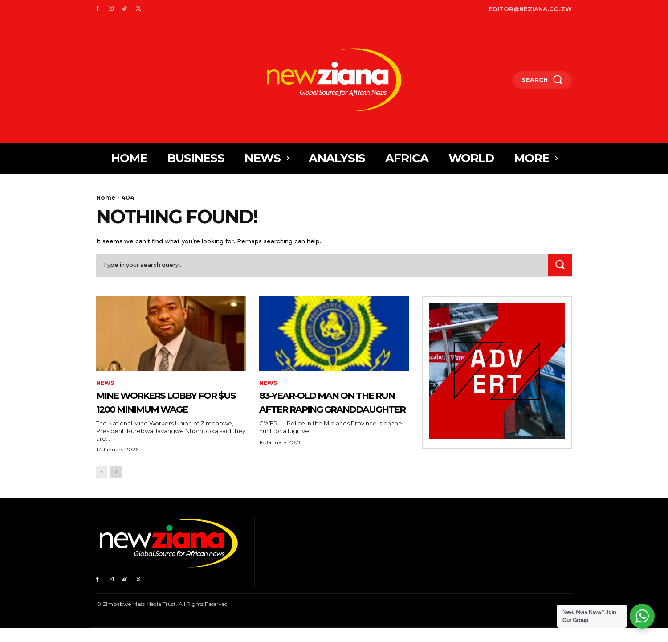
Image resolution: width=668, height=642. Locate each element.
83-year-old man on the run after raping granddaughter (329, 408)
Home (105, 197)
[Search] (560, 265)
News (105, 383)
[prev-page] (101, 486)
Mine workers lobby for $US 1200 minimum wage (165, 408)
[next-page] (116, 486)
